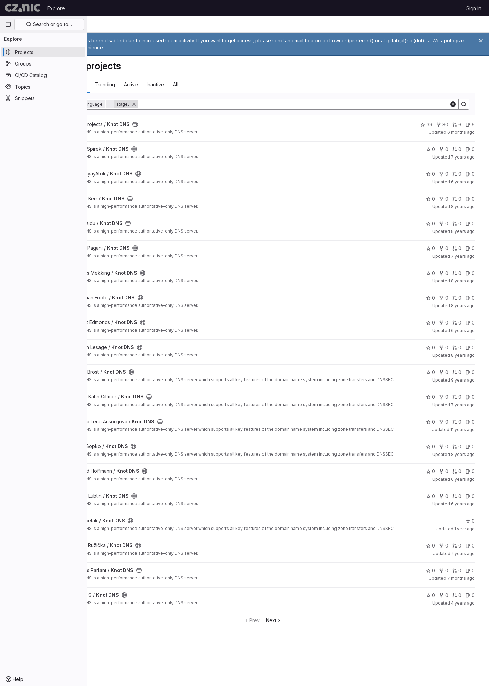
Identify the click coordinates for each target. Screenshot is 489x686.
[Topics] (43, 86)
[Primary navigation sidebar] (8, 24)
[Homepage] (23, 8)
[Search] (319, 104)
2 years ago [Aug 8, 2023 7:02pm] (469, 573)
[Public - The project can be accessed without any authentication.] (179, 124)
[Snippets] (43, 98)
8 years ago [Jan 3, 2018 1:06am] (469, 305)
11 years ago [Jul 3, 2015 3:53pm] (468, 437)
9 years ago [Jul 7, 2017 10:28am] (469, 380)
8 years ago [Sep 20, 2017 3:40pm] (469, 355)
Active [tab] (175, 84)
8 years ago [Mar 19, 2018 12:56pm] (469, 206)
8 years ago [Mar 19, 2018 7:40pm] (469, 280)
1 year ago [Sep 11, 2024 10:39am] (470, 545)
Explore (56, 8)
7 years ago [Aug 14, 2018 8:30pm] (469, 256)
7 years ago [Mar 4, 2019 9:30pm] (469, 408)
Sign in (473, 8)
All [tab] (220, 84)
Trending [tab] (149, 84)
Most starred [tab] (114, 84)
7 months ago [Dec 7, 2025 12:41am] (467, 598)
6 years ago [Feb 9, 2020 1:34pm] (469, 520)
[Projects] (43, 52)
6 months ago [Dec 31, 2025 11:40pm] (467, 132)
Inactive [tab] (199, 84)
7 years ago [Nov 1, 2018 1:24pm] (469, 157)
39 (432, 124)
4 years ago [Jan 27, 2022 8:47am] (469, 623)
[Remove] (178, 104)
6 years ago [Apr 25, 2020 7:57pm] (469, 495)
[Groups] (43, 63)
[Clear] (459, 104)
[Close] (481, 41)
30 (448, 124)
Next (299, 641)
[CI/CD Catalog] (43, 75)
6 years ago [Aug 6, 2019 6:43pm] (469, 181)
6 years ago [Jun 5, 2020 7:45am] (469, 330)
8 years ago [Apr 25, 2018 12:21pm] (469, 466)
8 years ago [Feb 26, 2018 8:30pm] (469, 231)
